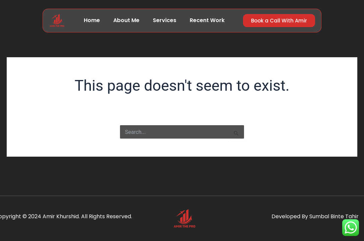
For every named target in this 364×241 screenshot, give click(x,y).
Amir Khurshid (61, 216)
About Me (126, 20)
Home (92, 20)
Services (164, 20)
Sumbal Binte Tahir (334, 216)
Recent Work (207, 20)
